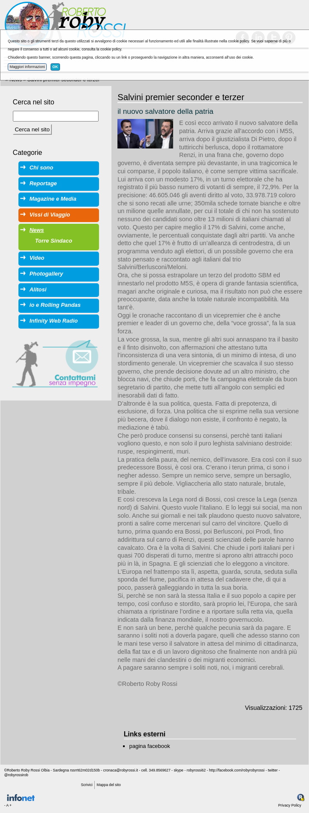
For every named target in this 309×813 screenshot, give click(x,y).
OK (55, 67)
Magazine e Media (53, 199)
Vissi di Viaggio (50, 214)
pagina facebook (149, 746)
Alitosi (38, 289)
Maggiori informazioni (27, 67)
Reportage (43, 183)
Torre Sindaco (53, 240)
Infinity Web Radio (54, 320)
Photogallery (46, 273)
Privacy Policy (289, 805)
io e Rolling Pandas (55, 305)
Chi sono (41, 167)
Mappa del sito (109, 785)
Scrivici (87, 785)
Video (37, 258)
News (37, 230)
